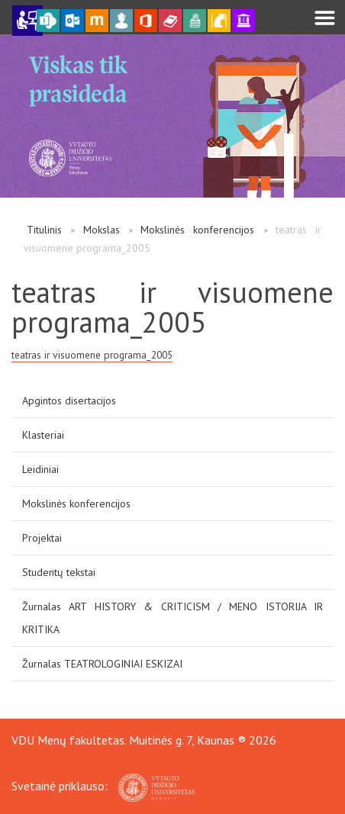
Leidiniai (40, 469)
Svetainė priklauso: (103, 785)
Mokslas (101, 229)
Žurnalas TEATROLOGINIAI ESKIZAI (102, 664)
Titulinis (44, 229)
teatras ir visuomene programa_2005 (91, 355)
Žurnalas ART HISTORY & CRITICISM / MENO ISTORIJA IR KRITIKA (172, 618)
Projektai (42, 538)
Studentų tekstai (58, 572)
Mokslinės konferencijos (197, 229)
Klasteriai (43, 435)
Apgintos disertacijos (69, 400)
